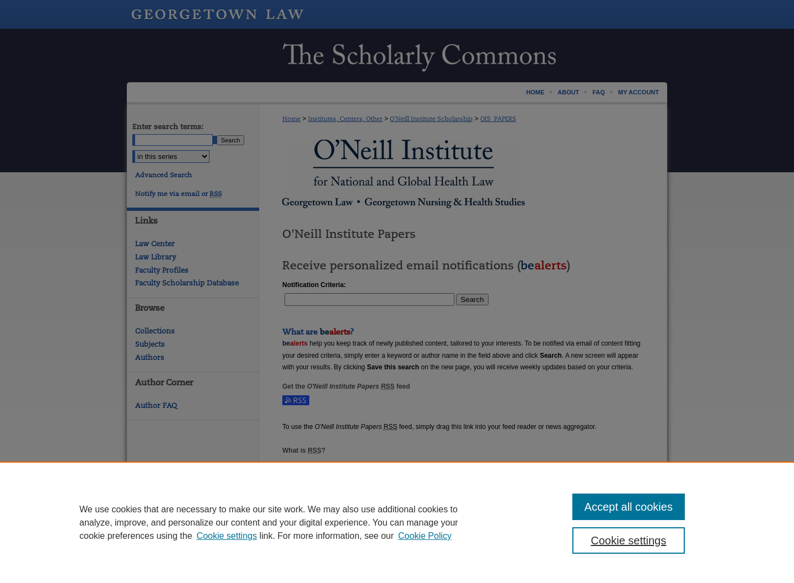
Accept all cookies (628, 507)
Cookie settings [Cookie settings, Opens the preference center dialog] (629, 540)
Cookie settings (227, 535)
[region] (397, 522)
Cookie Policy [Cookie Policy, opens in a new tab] (425, 535)
